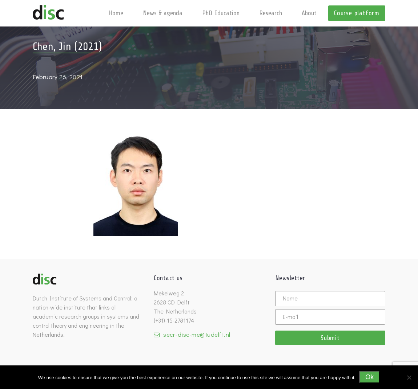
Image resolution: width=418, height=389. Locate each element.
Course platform (356, 13)
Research (270, 13)
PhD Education (221, 13)
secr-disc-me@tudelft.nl (196, 334)
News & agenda (162, 13)
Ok (369, 377)
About (309, 13)
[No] (409, 377)
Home (115, 13)
